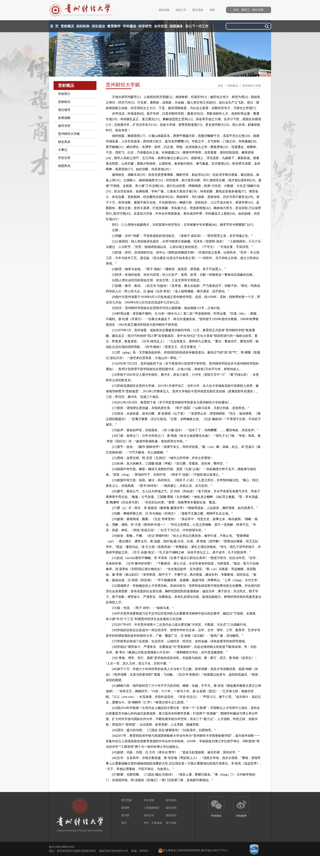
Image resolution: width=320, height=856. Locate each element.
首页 (220, 85)
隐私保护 (171, 815)
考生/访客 (257, 9)
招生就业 (98, 26)
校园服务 (176, 26)
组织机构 (83, 26)
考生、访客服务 (153, 822)
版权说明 (171, 807)
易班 (212, 10)
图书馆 (125, 815)
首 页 (54, 26)
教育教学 (114, 26)
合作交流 (160, 26)
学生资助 (149, 800)
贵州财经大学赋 (251, 85)
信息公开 (181, 10)
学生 (236, 9)
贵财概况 (67, 26)
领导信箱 (164, 10)
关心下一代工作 (196, 26)
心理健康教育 (152, 807)
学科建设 (129, 26)
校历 (124, 822)
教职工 (246, 9)
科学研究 (145, 26)
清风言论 (149, 815)
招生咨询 (171, 800)
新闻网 (125, 807)
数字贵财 (197, 10)
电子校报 (171, 822)
